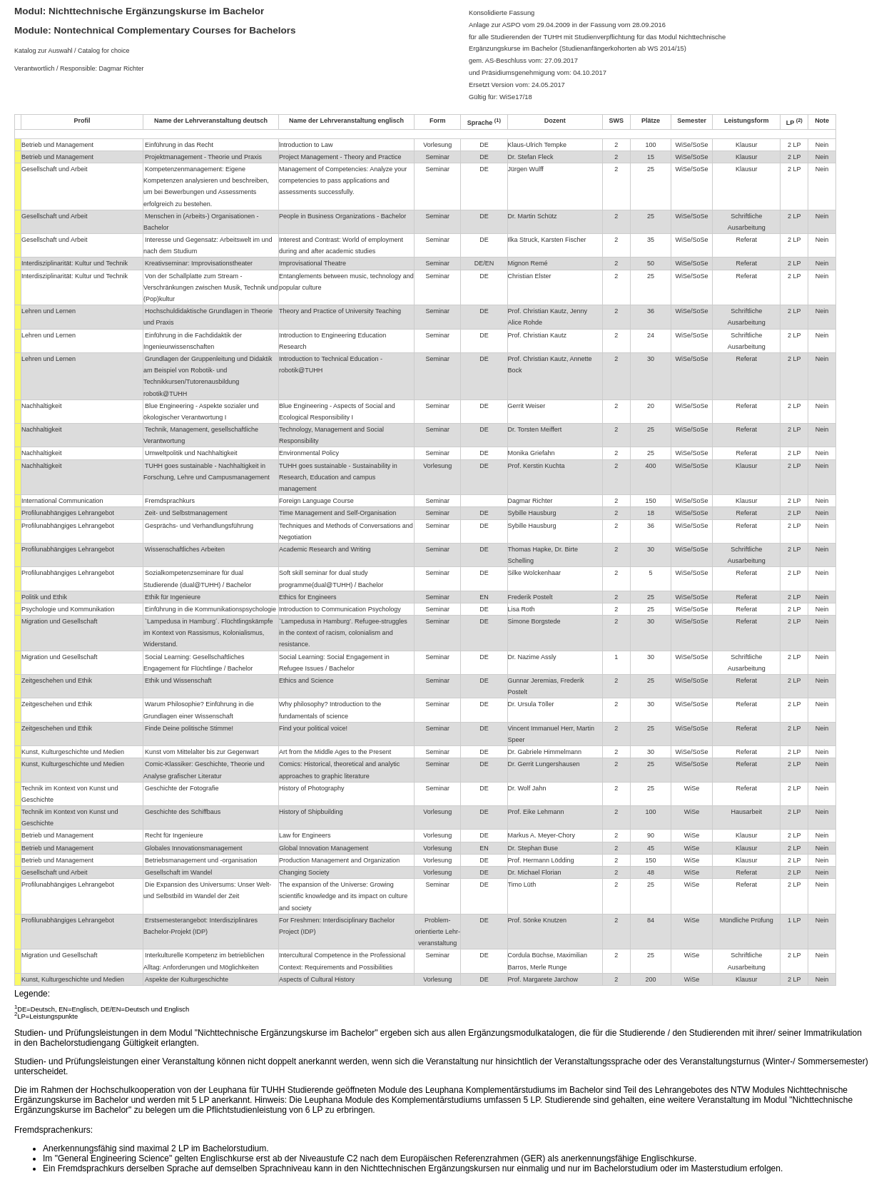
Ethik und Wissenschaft (178, 680)
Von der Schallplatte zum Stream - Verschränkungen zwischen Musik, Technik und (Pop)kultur (210, 287)
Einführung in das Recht (179, 144)
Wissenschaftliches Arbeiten (185, 549)
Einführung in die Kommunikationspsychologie (210, 609)
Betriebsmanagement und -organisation (201, 860)
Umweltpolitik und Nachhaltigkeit (191, 453)
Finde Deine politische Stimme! (189, 728)
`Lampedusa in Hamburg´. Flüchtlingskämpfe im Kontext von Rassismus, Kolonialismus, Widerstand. (208, 633)
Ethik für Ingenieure (172, 597)
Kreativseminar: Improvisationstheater (199, 263)
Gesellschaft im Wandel (178, 872)
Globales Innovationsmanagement (194, 848)
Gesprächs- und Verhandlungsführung (199, 525)
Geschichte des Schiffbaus (182, 811)
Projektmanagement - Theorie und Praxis (203, 157)
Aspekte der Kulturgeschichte (186, 979)
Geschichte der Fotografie (182, 788)
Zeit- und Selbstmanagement (186, 512)
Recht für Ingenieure (174, 835)
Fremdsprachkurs (170, 500)
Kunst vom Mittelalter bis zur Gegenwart (202, 751)
